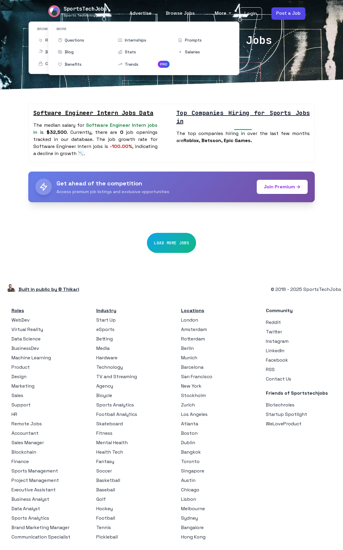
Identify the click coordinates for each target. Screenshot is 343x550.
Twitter (274, 332)
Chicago (190, 490)
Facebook (277, 360)
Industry (106, 310)
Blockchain (23, 452)
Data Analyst (25, 508)
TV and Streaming (116, 376)
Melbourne (193, 508)
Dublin (188, 442)
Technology (109, 367)
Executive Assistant (33, 490)
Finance (20, 461)
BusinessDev (25, 348)
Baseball (105, 490)
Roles (17, 310)
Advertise (141, 13)
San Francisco (196, 376)
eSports (105, 329)
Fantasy (105, 461)
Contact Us (278, 379)
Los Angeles (194, 414)
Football (105, 518)
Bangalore (192, 527)
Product (20, 367)
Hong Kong (193, 537)
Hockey (104, 508)
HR (14, 414)
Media (103, 348)
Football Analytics (116, 414)
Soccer (104, 471)
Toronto (190, 461)
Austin (188, 480)
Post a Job (288, 13)
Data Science (26, 339)
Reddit (273, 322)
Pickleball (107, 537)
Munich (189, 358)
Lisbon (188, 499)
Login (250, 13)
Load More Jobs (171, 243)
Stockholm (193, 395)
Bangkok (191, 452)
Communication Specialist (40, 537)
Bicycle (104, 395)
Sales (17, 395)
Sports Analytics (30, 518)
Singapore (192, 471)
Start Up (106, 320)
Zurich (188, 405)
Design (18, 376)
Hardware (106, 358)
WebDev (20, 320)
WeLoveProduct (283, 424)
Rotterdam (193, 339)
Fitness (104, 433)
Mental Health (112, 442)
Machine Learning (31, 358)
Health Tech (109, 452)
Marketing (22, 386)
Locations (192, 310)
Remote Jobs (26, 424)
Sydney (189, 518)
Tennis (103, 527)
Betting (104, 339)
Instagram (277, 341)
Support (21, 405)
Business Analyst (30, 499)
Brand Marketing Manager (40, 527)
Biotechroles (280, 405)
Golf (101, 499)
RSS (270, 369)
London (189, 320)
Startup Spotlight (286, 414)
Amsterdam (194, 329)
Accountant (25, 433)
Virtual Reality (27, 329)
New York (191, 386)
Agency (104, 386)
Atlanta (189, 424)
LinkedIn (275, 351)
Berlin (187, 348)
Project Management (35, 480)
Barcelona (192, 367)
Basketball (108, 480)
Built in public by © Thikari (49, 289)
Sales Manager (27, 442)
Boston (189, 433)
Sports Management (34, 471)
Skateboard (109, 424)
